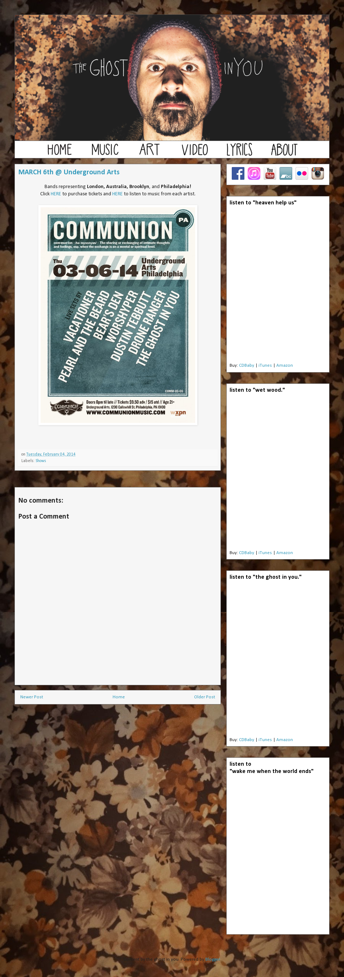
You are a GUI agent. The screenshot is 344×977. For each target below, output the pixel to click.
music (104, 152)
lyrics (239, 152)
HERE (56, 194)
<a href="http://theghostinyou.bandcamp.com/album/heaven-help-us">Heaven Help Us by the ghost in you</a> (278, 286)
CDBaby (246, 365)
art (149, 152)
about (284, 152)
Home (119, 697)
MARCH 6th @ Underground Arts (68, 172)
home (59, 152)
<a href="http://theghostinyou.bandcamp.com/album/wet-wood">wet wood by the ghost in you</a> (278, 474)
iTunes (265, 365)
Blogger (212, 959)
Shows (40, 461)
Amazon (284, 365)
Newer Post (31, 697)
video (194, 152)
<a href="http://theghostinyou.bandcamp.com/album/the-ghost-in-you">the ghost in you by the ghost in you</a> (278, 661)
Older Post (204, 697)
